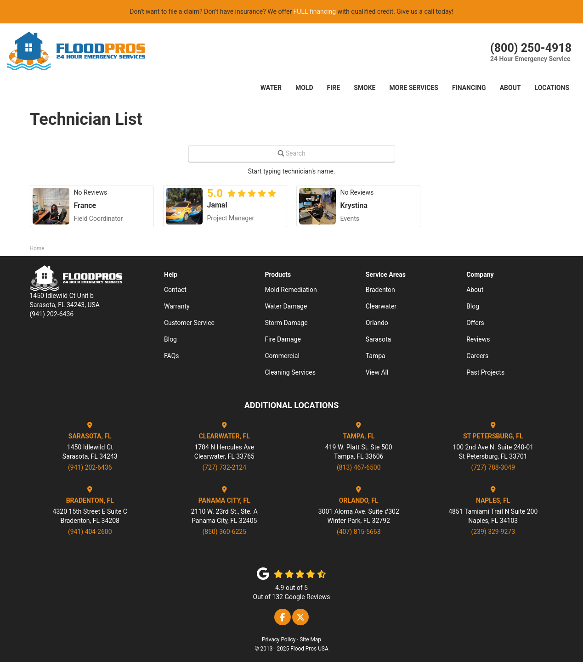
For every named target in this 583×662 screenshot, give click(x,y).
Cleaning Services (290, 372)
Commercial (282, 355)
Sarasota (378, 339)
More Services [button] (413, 87)
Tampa (375, 355)
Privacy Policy (278, 639)
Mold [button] (304, 87)
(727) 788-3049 (493, 467)
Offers (475, 322)
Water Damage (286, 306)
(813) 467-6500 (359, 467)
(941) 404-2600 (90, 531)
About (474, 289)
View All (377, 372)
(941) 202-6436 (90, 467)
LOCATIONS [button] (552, 87)
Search (296, 153)
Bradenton (380, 289)
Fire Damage (283, 339)
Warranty (177, 306)
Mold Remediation (291, 289)
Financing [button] (469, 87)
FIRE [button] (333, 87)
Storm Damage (286, 322)
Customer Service (189, 322)
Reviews (478, 339)
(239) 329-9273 (493, 531)
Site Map (310, 639)
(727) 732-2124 (224, 467)
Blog (170, 339)
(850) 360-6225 (224, 531)
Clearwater (381, 306)
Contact (175, 289)
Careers (477, 355)
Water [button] (271, 87)
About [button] (510, 87)
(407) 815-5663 (359, 531)
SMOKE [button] (364, 87)
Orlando (377, 322)
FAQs (171, 355)
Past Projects (485, 372)
